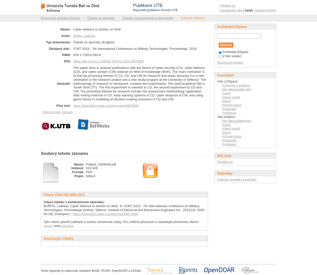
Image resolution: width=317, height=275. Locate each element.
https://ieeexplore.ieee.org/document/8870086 (106, 106)
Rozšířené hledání (230, 62)
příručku (67, 226)
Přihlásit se (228, 5)
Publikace (229, 113)
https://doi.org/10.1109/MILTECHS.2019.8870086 (108, 61)
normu (48, 226)
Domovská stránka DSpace (60, 18)
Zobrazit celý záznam (57, 112)
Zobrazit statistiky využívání (237, 179)
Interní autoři (231, 97)
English (270, 10)
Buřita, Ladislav (84, 36)
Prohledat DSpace (233, 52)
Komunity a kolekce (236, 85)
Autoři (226, 93)
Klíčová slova (231, 105)
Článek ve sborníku (101, 18)
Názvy (226, 101)
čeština (260, 10)
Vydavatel (229, 109)
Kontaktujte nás (231, 10)
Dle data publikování (236, 89)
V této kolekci (229, 56)
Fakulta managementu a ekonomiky (147, 18)
